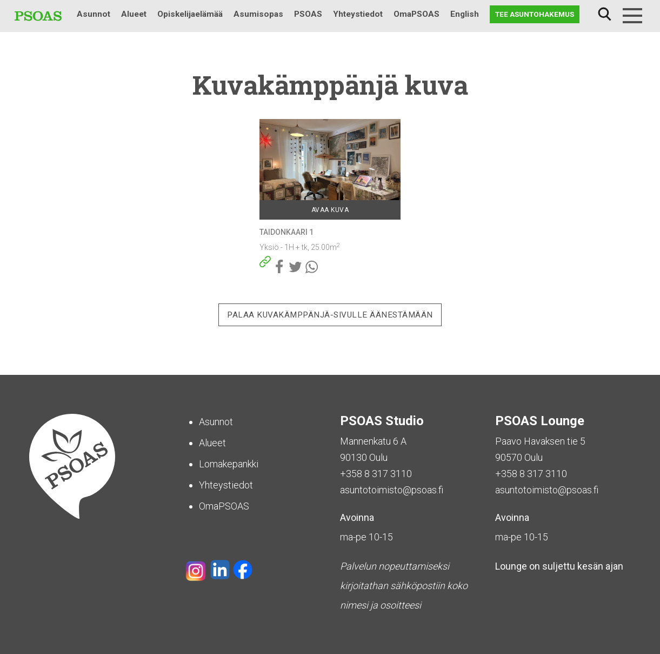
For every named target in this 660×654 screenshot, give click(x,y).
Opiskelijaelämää (190, 14)
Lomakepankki (228, 464)
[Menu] (632, 16)
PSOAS (308, 14)
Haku (604, 14)
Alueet (133, 14)
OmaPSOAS (416, 14)
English (464, 14)
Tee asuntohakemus (534, 14)
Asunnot (93, 14)
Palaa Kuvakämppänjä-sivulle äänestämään (330, 315)
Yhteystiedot (358, 14)
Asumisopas (258, 14)
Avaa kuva (330, 210)
